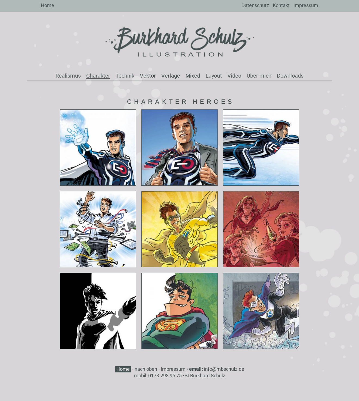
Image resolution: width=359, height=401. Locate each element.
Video (234, 75)
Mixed (192, 75)
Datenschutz (255, 5)
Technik (125, 75)
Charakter (98, 75)
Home (47, 5)
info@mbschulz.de (224, 369)
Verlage (170, 75)
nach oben (146, 369)
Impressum (305, 5)
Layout (214, 75)
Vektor (148, 75)
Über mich (259, 75)
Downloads (290, 75)
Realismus (68, 75)
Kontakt (281, 5)
